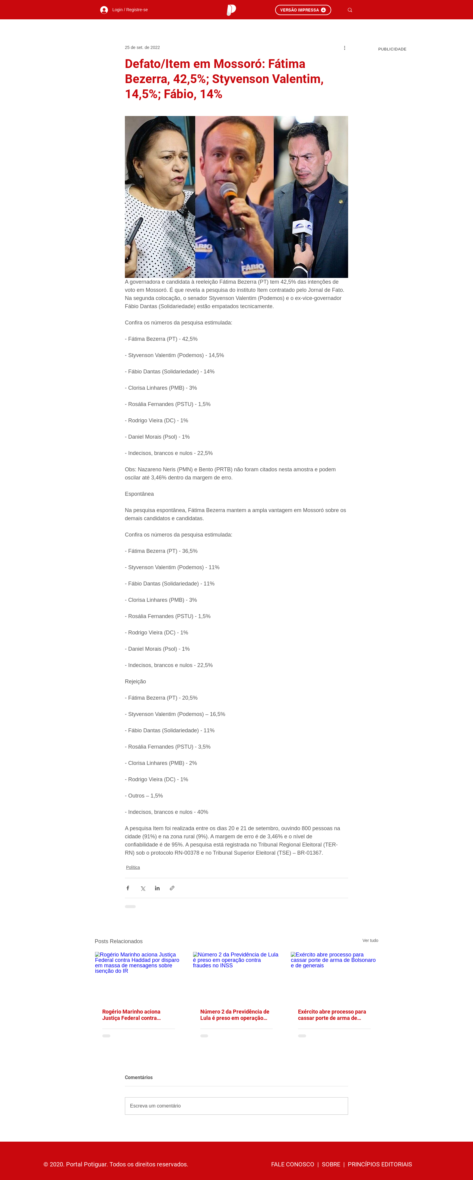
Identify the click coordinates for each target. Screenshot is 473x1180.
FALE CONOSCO (293, 1164)
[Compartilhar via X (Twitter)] (142, 888)
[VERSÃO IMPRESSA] (303, 10)
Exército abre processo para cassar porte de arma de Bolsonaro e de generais (332, 1014)
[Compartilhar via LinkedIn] (157, 888)
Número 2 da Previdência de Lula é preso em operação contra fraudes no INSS (234, 1014)
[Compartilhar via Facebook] (128, 888)
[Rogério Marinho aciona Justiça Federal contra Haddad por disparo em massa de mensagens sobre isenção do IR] (138, 976)
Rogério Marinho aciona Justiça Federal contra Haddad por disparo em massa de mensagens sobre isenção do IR (136, 1014)
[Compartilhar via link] (172, 888)
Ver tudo (370, 940)
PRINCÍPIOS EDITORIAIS (380, 1164)
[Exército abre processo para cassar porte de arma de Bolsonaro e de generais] (334, 976)
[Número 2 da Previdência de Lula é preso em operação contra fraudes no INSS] (236, 976)
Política (133, 867)
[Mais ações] (344, 47)
